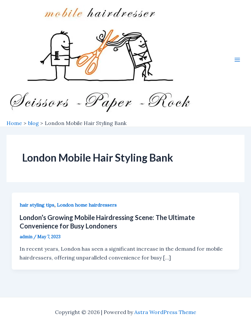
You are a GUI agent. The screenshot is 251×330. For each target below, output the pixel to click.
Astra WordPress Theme (165, 312)
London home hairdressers (87, 205)
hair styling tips (37, 205)
